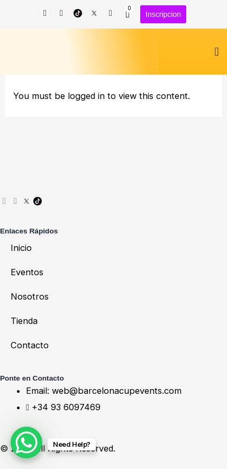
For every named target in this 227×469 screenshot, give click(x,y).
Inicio (21, 247)
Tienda (24, 320)
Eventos (27, 272)
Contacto (30, 345)
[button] (217, 51)
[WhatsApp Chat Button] (26, 442)
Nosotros (30, 296)
